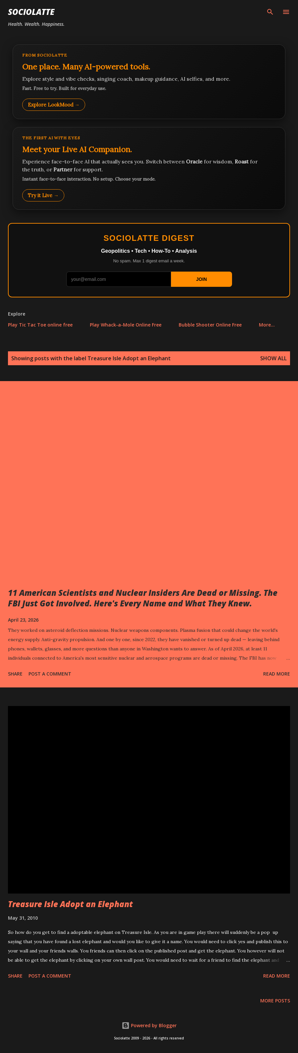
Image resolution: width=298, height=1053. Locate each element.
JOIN (201, 279)
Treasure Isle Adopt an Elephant (70, 904)
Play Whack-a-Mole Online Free (125, 325)
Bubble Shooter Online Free (210, 325)
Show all (273, 358)
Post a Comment (50, 674)
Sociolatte (31, 11)
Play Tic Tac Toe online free (40, 325)
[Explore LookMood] (149, 81)
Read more (276, 674)
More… (267, 325)
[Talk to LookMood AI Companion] (149, 168)
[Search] (270, 12)
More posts (275, 1000)
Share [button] (15, 674)
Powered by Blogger (149, 1025)
